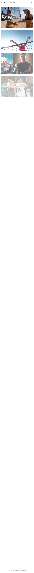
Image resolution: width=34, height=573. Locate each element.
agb (25, 570)
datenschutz (22, 570)
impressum (18, 570)
